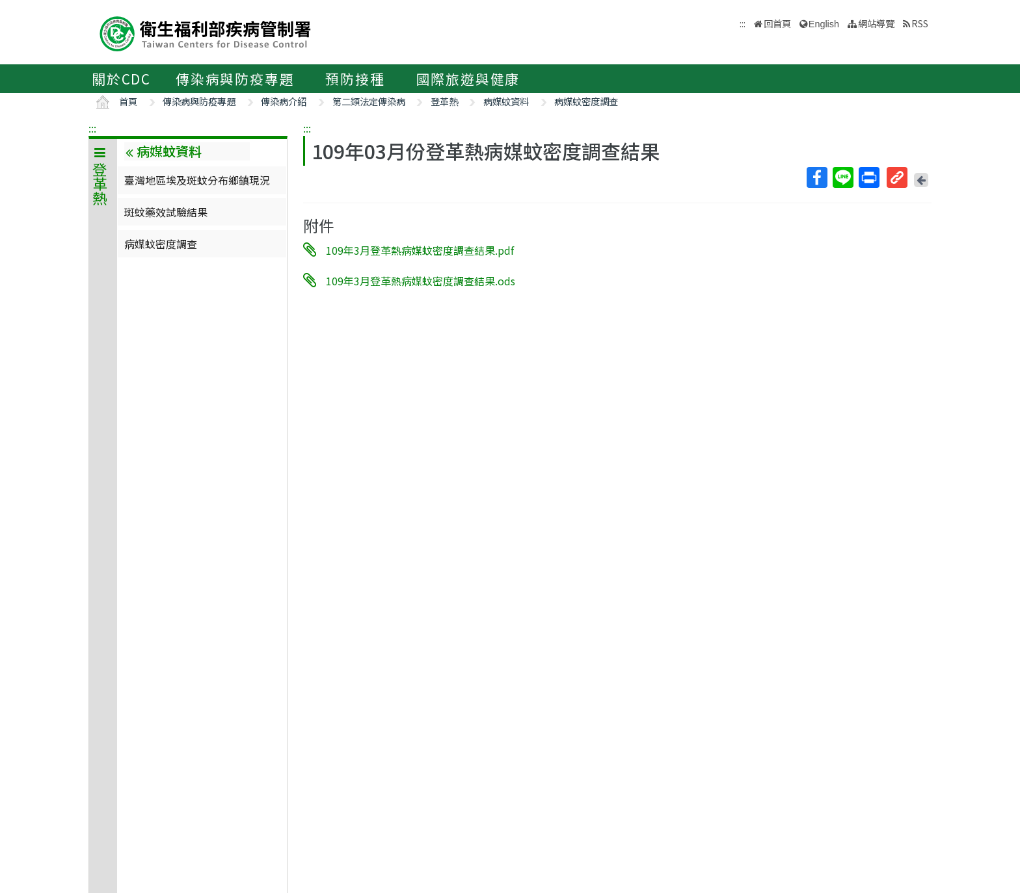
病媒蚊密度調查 (586, 101)
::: (92, 128)
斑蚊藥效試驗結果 (166, 212)
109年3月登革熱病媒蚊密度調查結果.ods (420, 280)
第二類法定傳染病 (368, 101)
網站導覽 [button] (876, 23)
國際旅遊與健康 (468, 78)
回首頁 (777, 23)
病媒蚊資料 (506, 101)
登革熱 (444, 101)
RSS (919, 23)
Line (842, 177)
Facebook (816, 177)
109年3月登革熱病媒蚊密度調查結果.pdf (420, 250)
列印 (868, 177)
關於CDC (121, 78)
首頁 (128, 101)
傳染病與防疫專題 (235, 78)
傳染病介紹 (283, 101)
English (824, 24)
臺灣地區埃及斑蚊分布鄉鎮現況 (197, 180)
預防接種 (354, 78)
